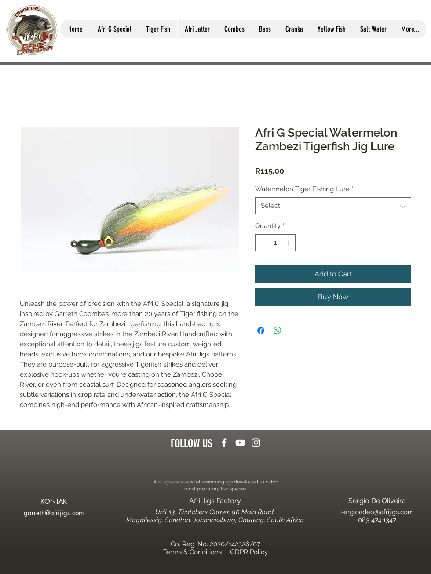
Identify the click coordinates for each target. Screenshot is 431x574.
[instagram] (256, 442)
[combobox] (333, 205)
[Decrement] (262, 243)
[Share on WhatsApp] (277, 330)
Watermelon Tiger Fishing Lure (304, 189)
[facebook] (224, 442)
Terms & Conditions (192, 552)
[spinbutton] (275, 243)
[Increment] (289, 243)
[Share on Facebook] (261, 330)
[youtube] (240, 442)
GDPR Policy (249, 552)
